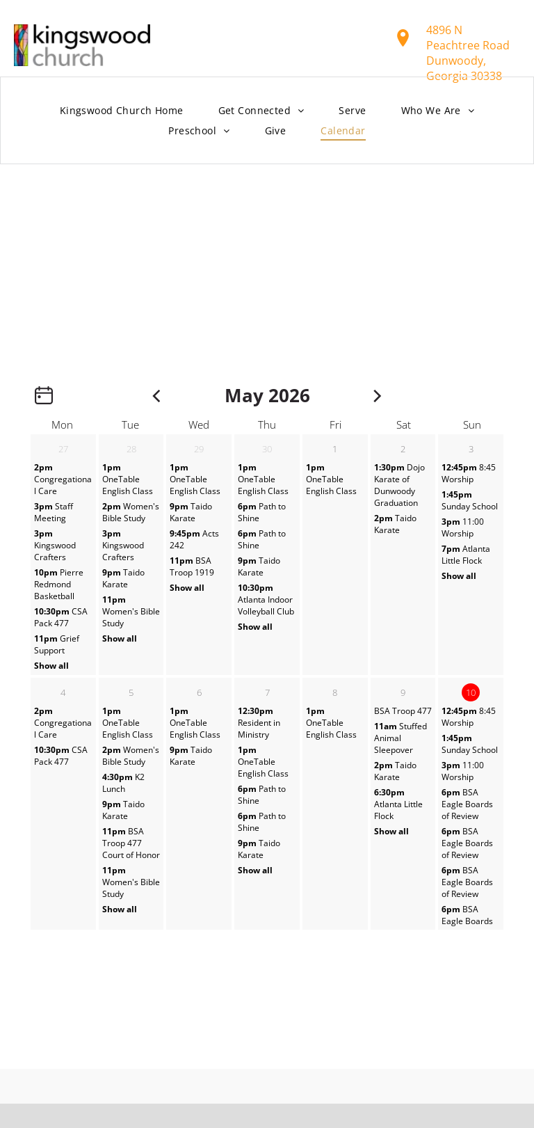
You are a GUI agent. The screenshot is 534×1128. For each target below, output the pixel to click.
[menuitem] (121, 111)
